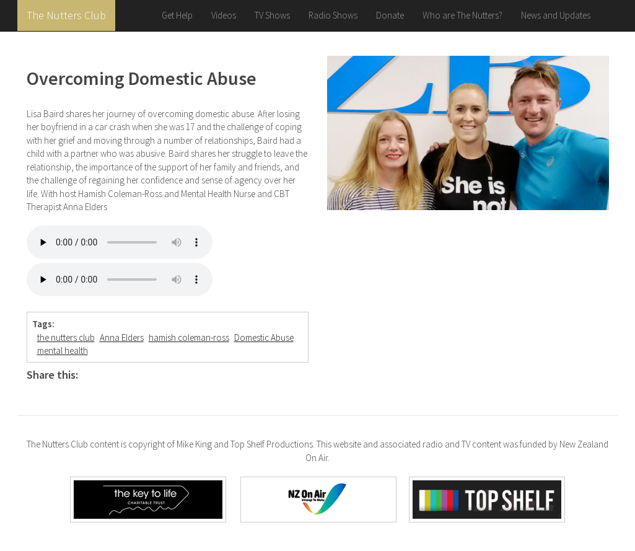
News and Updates (555, 15)
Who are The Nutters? (462, 15)
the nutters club (66, 337)
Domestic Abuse (264, 337)
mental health (62, 350)
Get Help (177, 15)
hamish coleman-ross (189, 337)
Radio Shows (333, 15)
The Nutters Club (66, 15)
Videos (223, 15)
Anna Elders (122, 337)
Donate (390, 15)
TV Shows (272, 15)
